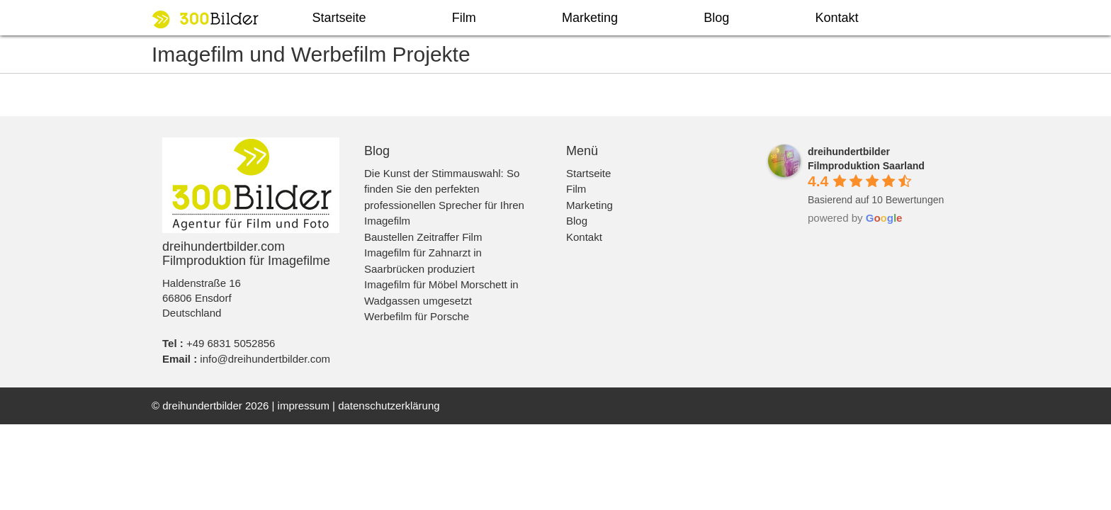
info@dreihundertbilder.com (265, 359)
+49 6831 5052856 (231, 343)
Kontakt (836, 18)
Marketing (590, 18)
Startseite (339, 18)
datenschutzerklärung (388, 406)
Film (464, 18)
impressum (303, 406)
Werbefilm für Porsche (416, 316)
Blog (716, 18)
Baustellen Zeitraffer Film (423, 237)
